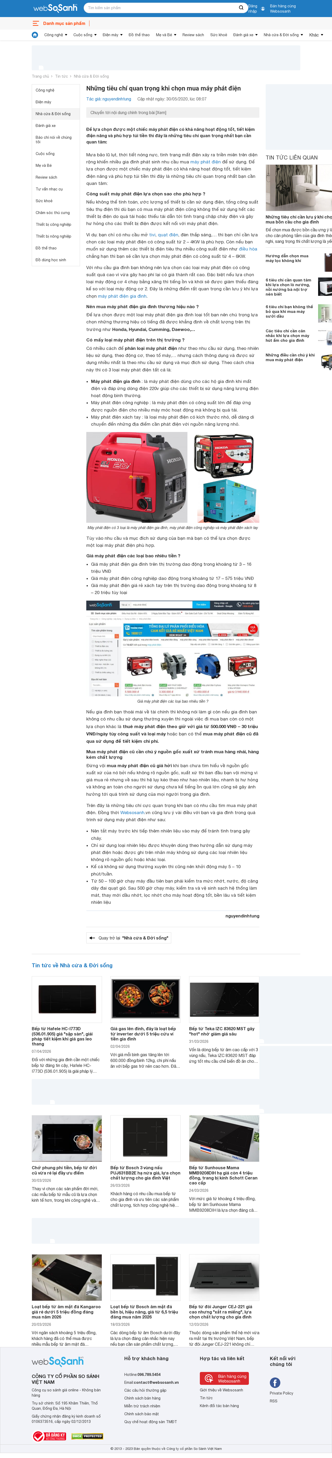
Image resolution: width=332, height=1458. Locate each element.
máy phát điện (205, 161)
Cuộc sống (82, 35)
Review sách (193, 35)
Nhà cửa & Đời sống (281, 35)
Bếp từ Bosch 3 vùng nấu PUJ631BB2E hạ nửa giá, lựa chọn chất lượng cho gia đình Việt (145, 1172)
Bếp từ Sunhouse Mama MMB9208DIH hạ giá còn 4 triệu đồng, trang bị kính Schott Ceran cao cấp (223, 1175)
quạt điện (168, 234)
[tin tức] (35, 35)
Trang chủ (40, 76)
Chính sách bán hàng (142, 1398)
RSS (273, 1401)
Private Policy (281, 1393)
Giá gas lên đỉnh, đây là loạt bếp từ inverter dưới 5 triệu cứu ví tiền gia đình (143, 1033)
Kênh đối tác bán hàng (219, 1406)
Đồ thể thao (139, 35)
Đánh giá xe (243, 35)
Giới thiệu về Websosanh (221, 1390)
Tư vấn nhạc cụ (49, 189)
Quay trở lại (133, 938)
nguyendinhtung (242, 915)
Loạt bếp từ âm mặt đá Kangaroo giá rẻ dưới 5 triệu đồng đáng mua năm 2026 (66, 1311)
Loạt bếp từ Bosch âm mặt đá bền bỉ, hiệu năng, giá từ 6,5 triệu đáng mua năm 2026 (144, 1311)
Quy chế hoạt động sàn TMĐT (150, 1422)
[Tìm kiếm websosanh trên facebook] (275, 1382)
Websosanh (132, 812)
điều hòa (248, 249)
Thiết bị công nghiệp (53, 224)
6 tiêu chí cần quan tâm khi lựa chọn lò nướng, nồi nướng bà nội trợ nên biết (288, 286)
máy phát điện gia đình (122, 296)
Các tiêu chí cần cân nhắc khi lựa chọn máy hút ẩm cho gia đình (287, 335)
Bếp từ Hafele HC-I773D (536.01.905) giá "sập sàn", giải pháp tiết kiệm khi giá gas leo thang (62, 1036)
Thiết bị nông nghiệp (53, 236)
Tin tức (61, 76)
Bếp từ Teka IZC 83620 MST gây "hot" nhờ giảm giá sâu (221, 1031)
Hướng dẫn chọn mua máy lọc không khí (287, 258)
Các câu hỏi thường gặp (145, 1390)
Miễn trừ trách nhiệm (142, 1406)
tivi (152, 234)
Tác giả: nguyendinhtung (108, 99)
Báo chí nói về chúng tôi (54, 139)
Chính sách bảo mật (141, 1414)
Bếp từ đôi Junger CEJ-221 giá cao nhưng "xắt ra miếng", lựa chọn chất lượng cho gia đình (220, 1311)
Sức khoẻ (218, 35)
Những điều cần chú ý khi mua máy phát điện (290, 357)
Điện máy (110, 35)
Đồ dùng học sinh (51, 260)
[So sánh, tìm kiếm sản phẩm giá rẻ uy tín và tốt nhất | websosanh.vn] (55, 9)
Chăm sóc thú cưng (53, 213)
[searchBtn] (241, 8)
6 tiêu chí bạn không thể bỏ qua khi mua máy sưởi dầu (289, 311)
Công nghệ (53, 35)
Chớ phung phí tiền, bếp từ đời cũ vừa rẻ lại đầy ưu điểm (64, 1170)
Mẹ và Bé (164, 35)
